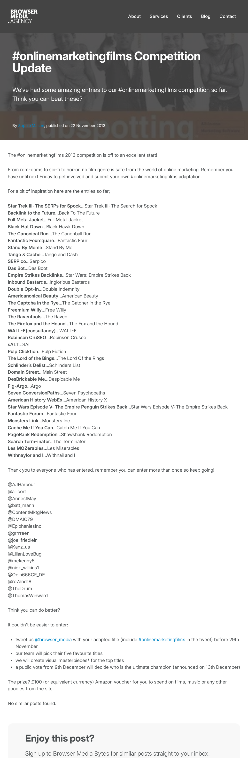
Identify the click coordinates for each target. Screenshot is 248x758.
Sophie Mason (31, 125)
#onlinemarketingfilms (162, 639)
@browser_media (53, 639)
